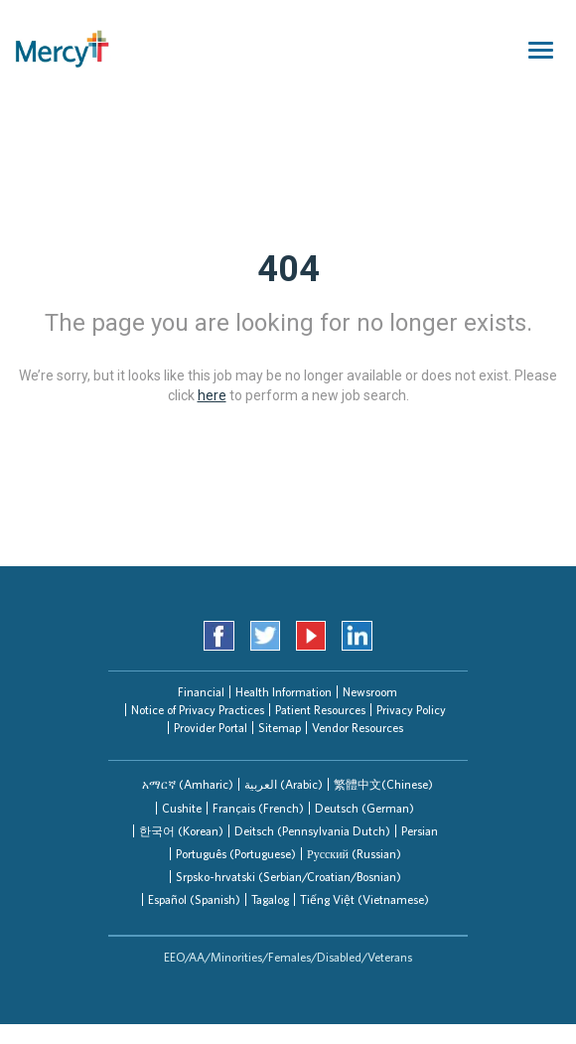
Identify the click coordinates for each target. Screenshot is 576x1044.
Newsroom (370, 691)
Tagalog (270, 899)
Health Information (283, 691)
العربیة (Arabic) (283, 784)
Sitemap (279, 727)
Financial (201, 691)
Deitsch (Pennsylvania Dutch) (312, 830)
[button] (187, 784)
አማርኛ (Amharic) (187, 784)
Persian (419, 830)
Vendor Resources (357, 727)
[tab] (187, 784)
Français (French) (258, 808)
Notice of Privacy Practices (197, 709)
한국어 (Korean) (181, 830)
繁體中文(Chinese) (383, 784)
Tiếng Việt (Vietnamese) (364, 899)
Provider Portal (210, 727)
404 (288, 269)
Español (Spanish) (194, 899)
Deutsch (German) (364, 808)
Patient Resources (320, 709)
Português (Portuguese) (236, 853)
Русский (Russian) (354, 853)
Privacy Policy (411, 709)
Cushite (182, 808)
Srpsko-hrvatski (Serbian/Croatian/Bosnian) (288, 876)
